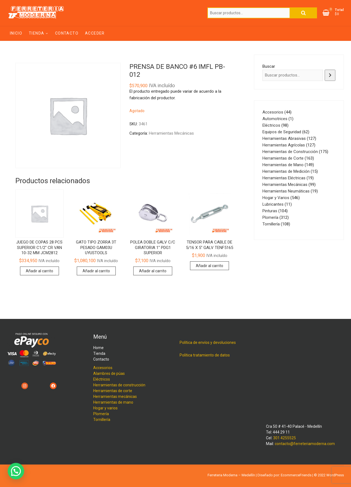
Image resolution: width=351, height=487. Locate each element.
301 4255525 (284, 438)
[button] (16, 471)
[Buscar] (330, 75)
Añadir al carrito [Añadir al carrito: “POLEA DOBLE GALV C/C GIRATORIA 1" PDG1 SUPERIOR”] (152, 271)
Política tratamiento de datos (205, 355)
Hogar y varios (105, 408)
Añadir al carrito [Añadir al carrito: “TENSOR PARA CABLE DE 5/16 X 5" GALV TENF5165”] (209, 266)
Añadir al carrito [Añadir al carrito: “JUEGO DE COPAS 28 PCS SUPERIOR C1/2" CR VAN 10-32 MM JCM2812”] (39, 271)
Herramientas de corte (112, 391)
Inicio (16, 33)
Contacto (66, 33)
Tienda (36, 33)
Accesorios (102, 368)
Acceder (95, 33)
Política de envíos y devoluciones (208, 342)
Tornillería (101, 419)
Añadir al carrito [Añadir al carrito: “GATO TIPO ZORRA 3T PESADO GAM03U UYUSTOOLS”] (96, 271)
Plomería (101, 414)
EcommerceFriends (296, 475)
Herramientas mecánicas (115, 396)
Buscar (303, 12)
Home (98, 348)
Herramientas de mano (113, 402)
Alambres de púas (109, 373)
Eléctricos (101, 379)
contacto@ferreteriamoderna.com (305, 443)
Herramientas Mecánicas (171, 133)
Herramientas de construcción (119, 385)
